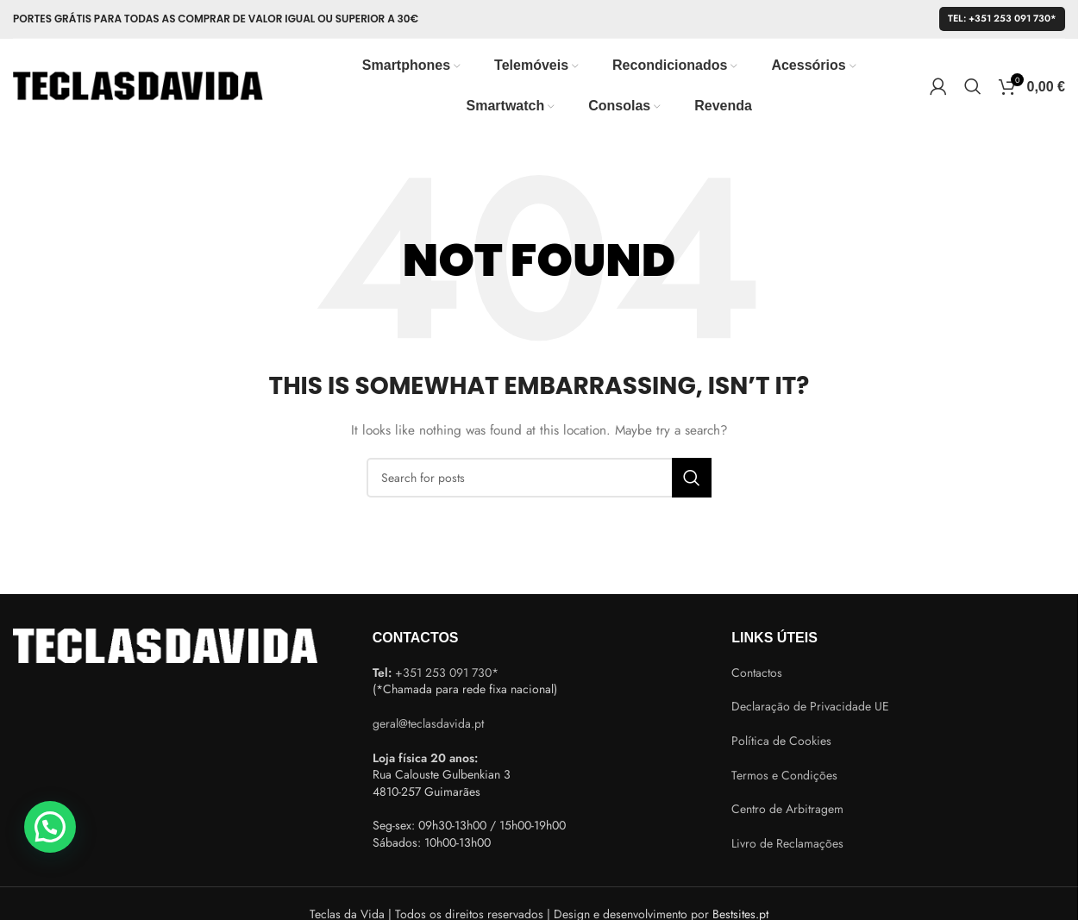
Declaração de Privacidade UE (810, 706)
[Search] (973, 86)
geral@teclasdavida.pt (428, 723)
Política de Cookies (781, 740)
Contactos (756, 672)
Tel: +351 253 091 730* (1002, 18)
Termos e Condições (784, 775)
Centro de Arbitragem (787, 808)
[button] (50, 827)
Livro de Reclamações (787, 843)
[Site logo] (138, 84)
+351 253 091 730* (446, 672)
